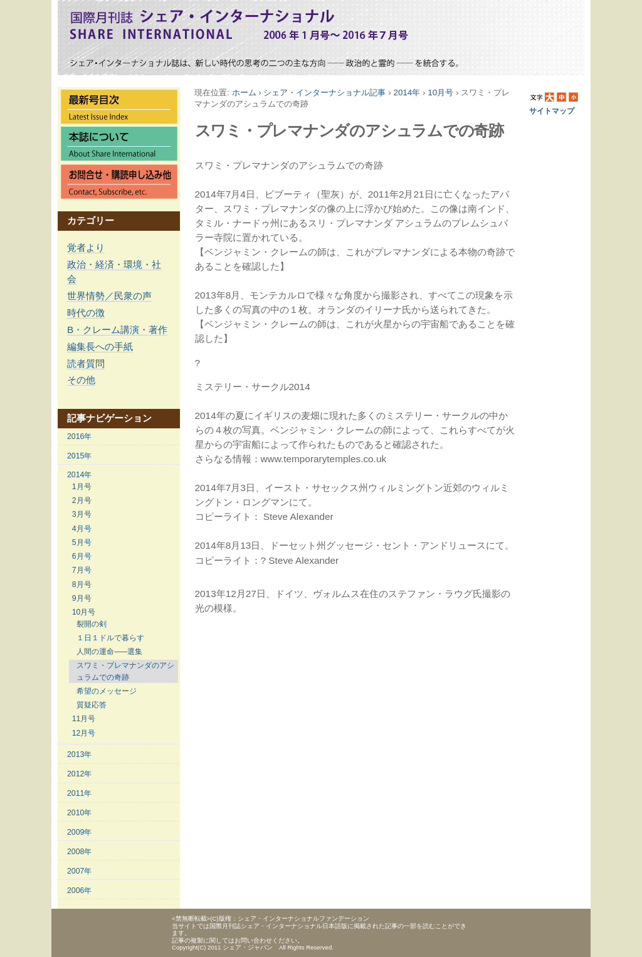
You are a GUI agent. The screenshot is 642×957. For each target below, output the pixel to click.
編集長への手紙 (100, 346)
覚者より (86, 247)
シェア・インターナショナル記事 (324, 92)
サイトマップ (551, 111)
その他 (81, 379)
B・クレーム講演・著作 (117, 329)
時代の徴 (86, 312)
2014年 (406, 92)
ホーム (244, 92)
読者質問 (86, 363)
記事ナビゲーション (109, 418)
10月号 (440, 92)
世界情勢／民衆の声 (109, 295)
